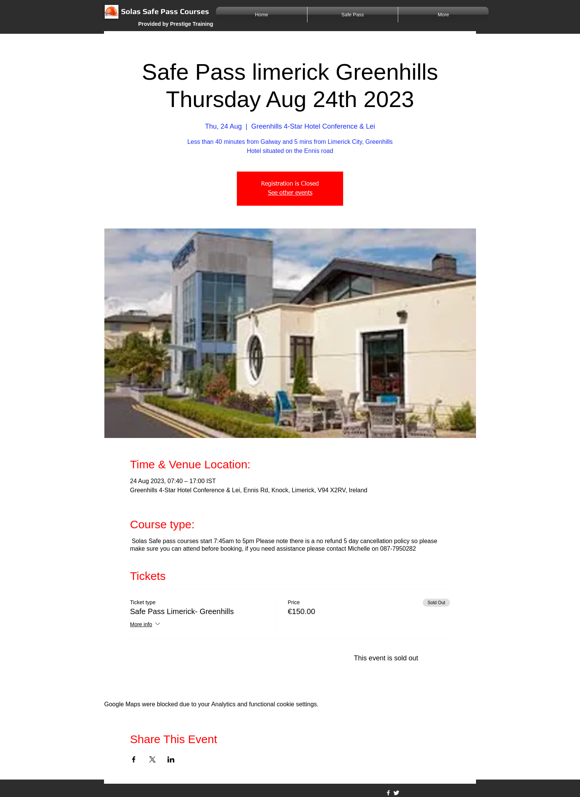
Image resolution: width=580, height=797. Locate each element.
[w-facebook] (388, 792)
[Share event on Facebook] (133, 759)
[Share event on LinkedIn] (171, 759)
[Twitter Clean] (396, 792)
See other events (290, 193)
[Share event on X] (152, 759)
